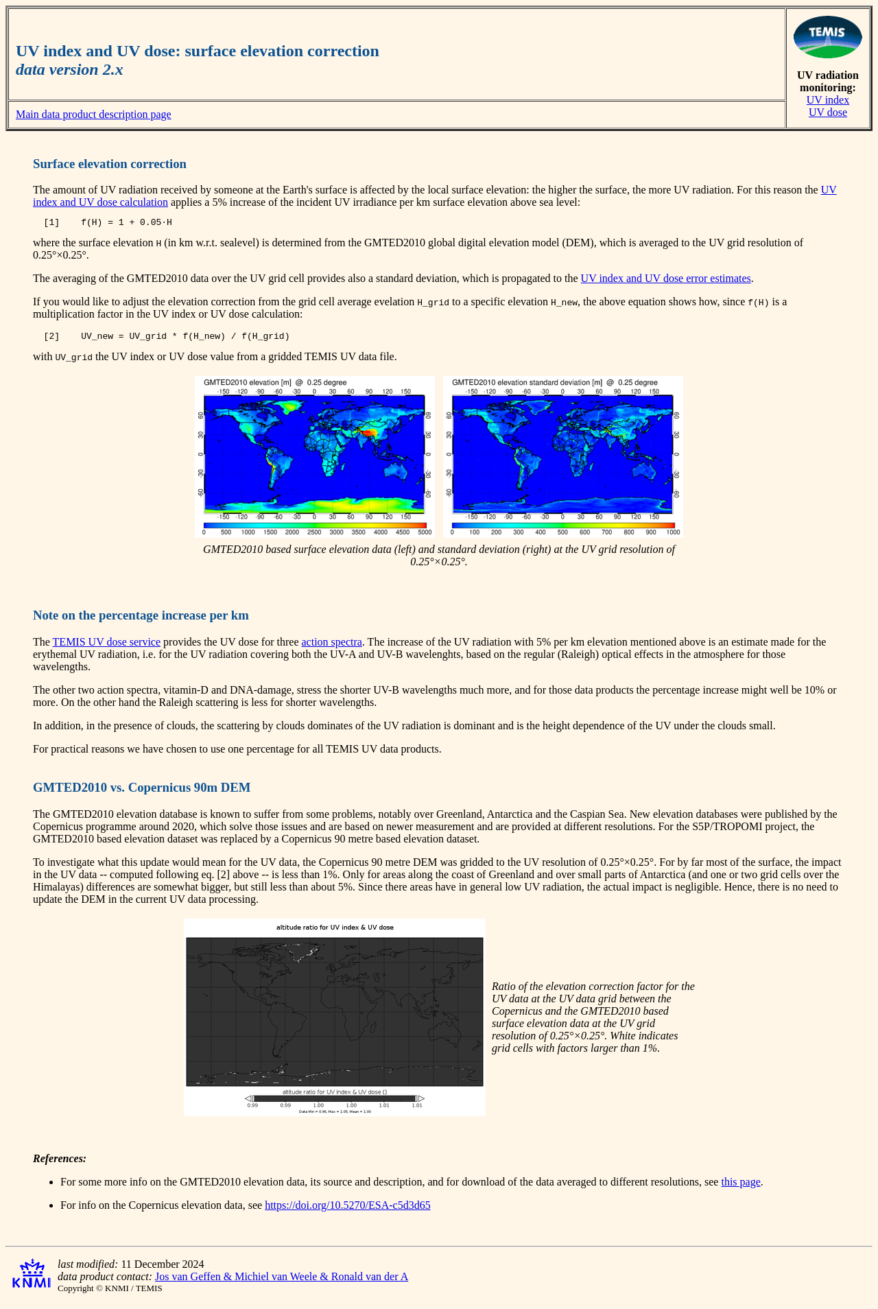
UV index (828, 100)
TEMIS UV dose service (107, 646)
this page (740, 1186)
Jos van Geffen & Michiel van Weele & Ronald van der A (281, 1280)
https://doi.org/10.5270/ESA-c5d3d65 (347, 1209)
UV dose (828, 112)
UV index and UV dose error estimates (666, 280)
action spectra (331, 646)
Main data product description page (93, 114)
